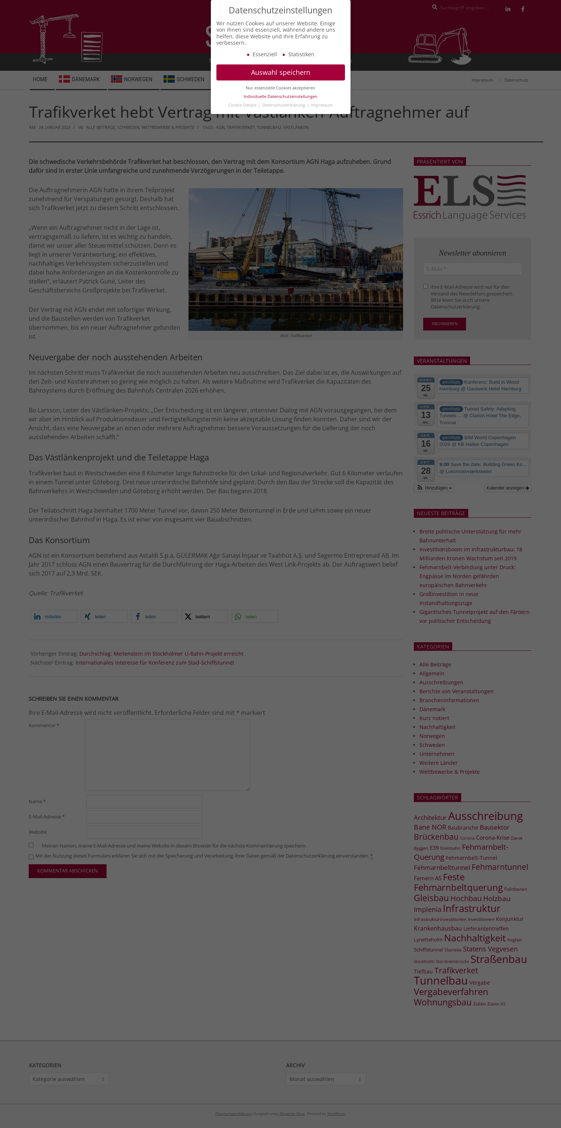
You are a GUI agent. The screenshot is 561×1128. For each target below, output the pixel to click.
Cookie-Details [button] (242, 114)
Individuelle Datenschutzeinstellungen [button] (280, 106)
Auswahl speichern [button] (280, 81)
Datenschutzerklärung (284, 114)
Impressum (322, 114)
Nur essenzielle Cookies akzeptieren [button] (280, 97)
